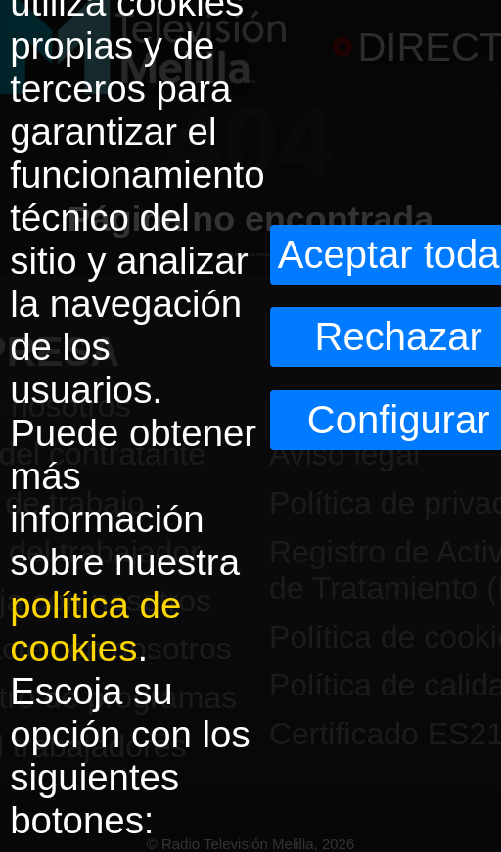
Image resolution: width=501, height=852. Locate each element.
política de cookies (95, 626)
